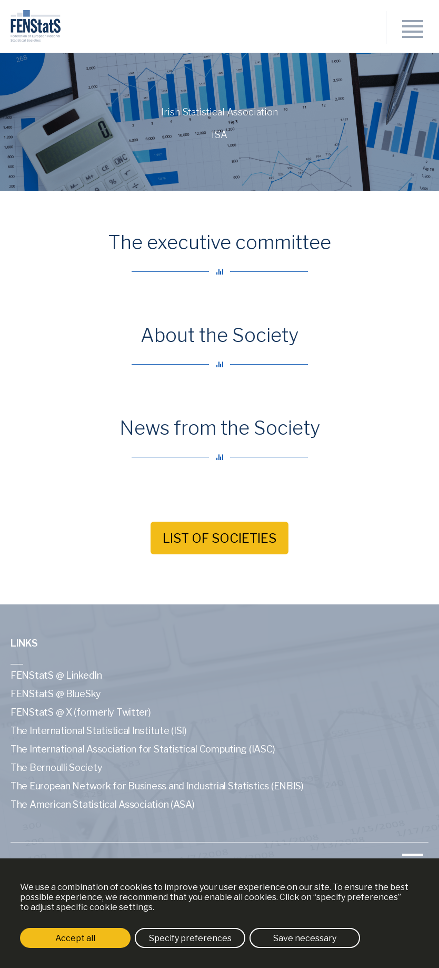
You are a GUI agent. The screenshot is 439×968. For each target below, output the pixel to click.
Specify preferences (190, 938)
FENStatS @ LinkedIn (56, 675)
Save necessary (304, 938)
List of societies (219, 538)
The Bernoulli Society (56, 767)
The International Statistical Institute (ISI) (99, 730)
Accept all (75, 938)
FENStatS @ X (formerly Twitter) (81, 712)
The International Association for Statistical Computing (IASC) (143, 749)
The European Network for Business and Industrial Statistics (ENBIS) (157, 785)
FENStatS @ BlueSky (56, 693)
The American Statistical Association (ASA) (103, 804)
